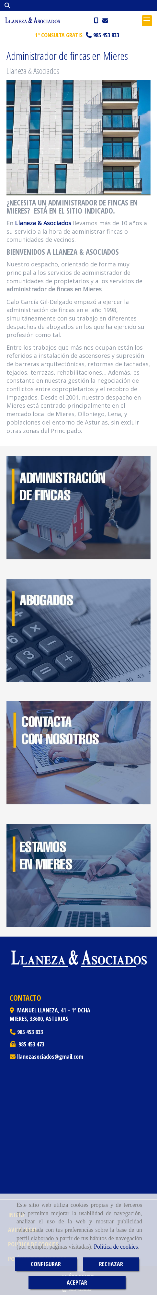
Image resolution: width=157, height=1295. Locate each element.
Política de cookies (116, 1246)
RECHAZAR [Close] (111, 1264)
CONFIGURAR (46, 1264)
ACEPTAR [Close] (77, 1282)
